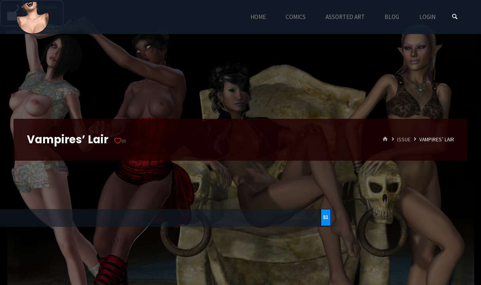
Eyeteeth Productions (33, 17)
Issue (404, 139)
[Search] (455, 17)
